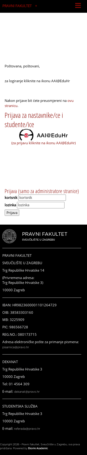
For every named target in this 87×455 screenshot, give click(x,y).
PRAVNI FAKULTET (17, 5)
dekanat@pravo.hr (27, 391)
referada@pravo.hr (27, 428)
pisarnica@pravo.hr (15, 347)
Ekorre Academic (38, 448)
